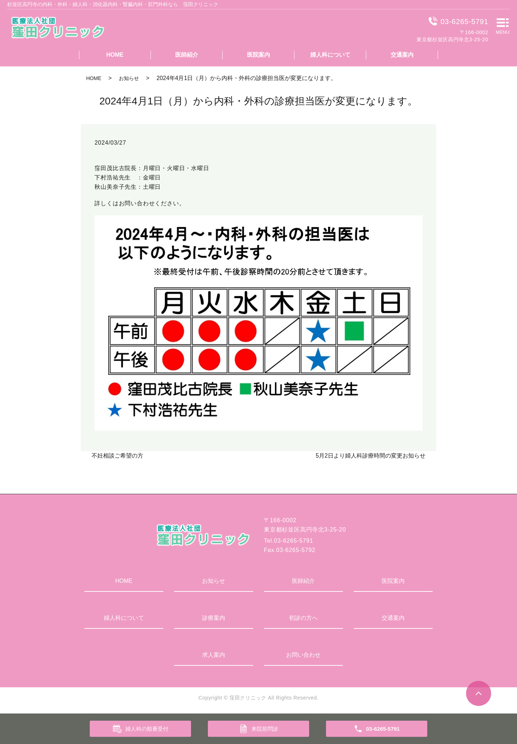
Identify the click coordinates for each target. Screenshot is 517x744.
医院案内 (258, 55)
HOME (115, 55)
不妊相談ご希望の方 (117, 456)
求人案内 (213, 655)
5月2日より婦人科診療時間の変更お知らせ (370, 456)
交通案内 (402, 55)
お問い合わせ (303, 655)
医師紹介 (186, 55)
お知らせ (129, 78)
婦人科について (330, 55)
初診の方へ (303, 618)
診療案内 (213, 618)
